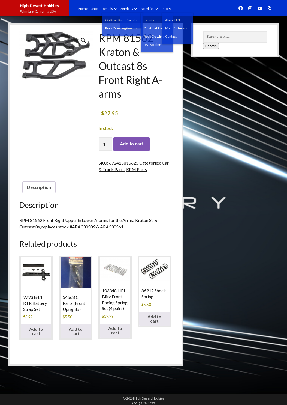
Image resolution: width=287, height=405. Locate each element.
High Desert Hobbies (39, 5)
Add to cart (131, 144)
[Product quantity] (105, 144)
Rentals (107, 9)
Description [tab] (39, 187)
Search (211, 46)
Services (126, 9)
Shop (94, 9)
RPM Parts (136, 169)
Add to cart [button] (36, 331)
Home (83, 9)
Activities (147, 9)
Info (165, 9)
